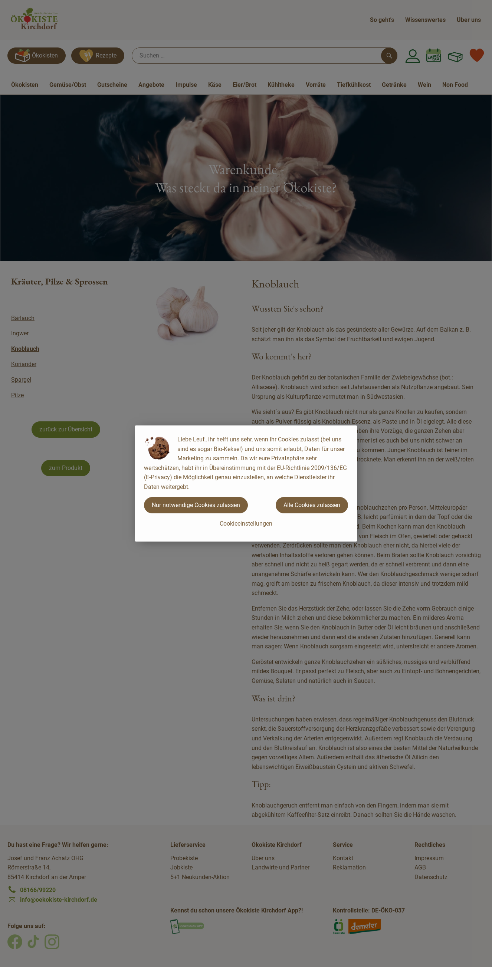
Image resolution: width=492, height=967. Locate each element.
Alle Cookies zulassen (311, 505)
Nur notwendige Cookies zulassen (196, 505)
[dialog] (246, 483)
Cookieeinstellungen (246, 523)
